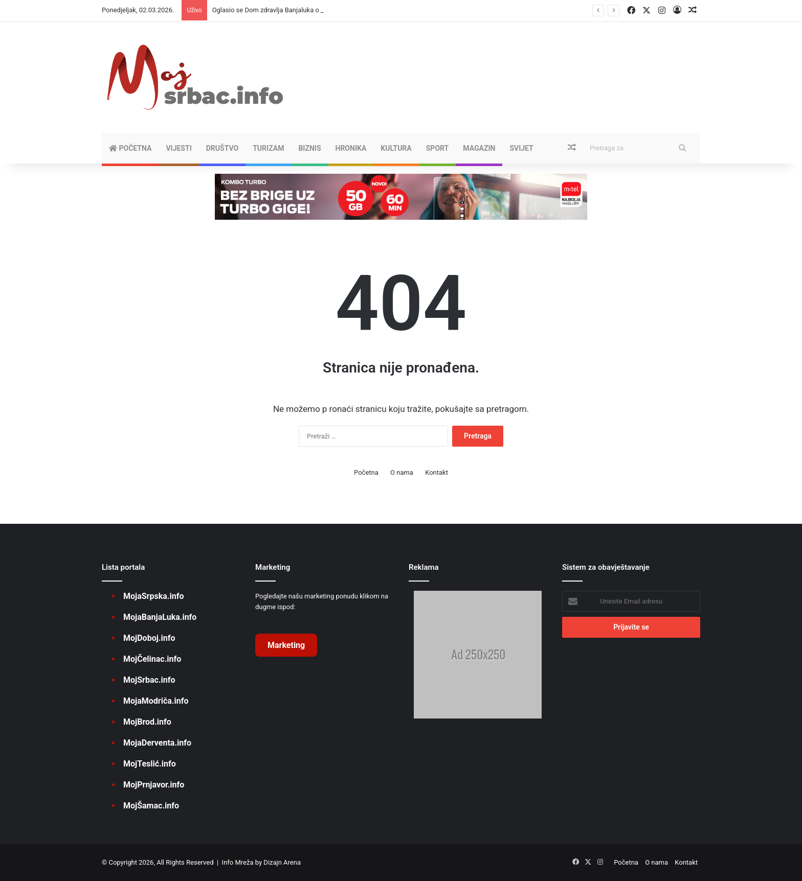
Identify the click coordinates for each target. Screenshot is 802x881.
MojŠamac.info (151, 805)
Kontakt (436, 472)
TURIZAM (268, 148)
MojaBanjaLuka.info (159, 617)
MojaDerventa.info (157, 743)
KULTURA (396, 148)
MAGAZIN (479, 148)
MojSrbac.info (149, 680)
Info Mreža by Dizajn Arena (261, 862)
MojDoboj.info (149, 638)
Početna (130, 148)
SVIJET (521, 148)
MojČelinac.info (152, 659)
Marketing (286, 645)
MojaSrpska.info (153, 596)
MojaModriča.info (155, 701)
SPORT (437, 148)
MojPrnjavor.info (153, 785)
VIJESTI (178, 148)
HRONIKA (351, 148)
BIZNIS (309, 148)
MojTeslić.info (149, 764)
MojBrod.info (147, 722)
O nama (401, 472)
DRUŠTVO (222, 148)
